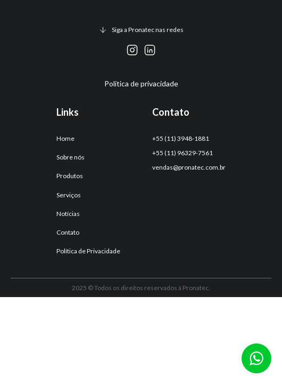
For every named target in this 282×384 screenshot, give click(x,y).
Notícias (68, 214)
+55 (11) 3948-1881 (180, 138)
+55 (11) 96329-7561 (182, 153)
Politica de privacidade (141, 83)
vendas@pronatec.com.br (189, 167)
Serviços (68, 195)
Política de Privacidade (88, 251)
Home (65, 138)
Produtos (69, 176)
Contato (67, 232)
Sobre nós (70, 157)
